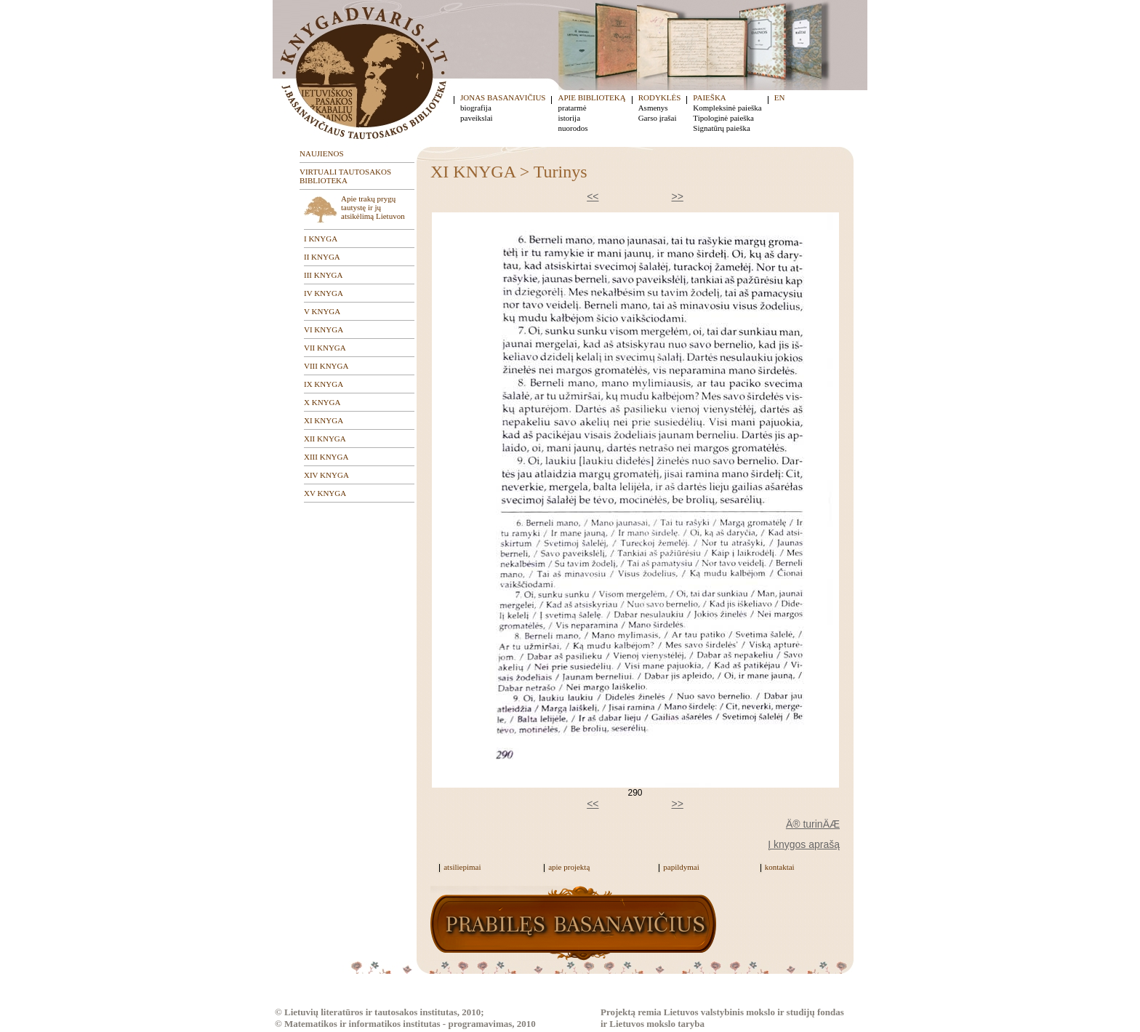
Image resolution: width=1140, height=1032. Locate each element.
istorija (569, 117)
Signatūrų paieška (721, 128)
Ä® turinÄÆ (813, 824)
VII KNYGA (325, 347)
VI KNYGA (323, 329)
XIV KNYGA (326, 475)
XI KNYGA (323, 420)
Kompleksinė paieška (727, 107)
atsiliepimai (462, 867)
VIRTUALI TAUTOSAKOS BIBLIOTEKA (345, 176)
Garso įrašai (657, 117)
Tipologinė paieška (723, 117)
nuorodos (572, 128)
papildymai (681, 867)
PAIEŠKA (709, 97)
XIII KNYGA (326, 456)
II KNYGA (322, 256)
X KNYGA (322, 402)
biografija (475, 107)
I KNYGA (320, 238)
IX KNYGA (323, 384)
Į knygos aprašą (804, 844)
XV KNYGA (325, 493)
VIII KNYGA (326, 365)
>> (677, 196)
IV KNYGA (323, 293)
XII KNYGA (325, 438)
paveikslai (476, 117)
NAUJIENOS (322, 153)
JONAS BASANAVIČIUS (502, 97)
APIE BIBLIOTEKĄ (591, 97)
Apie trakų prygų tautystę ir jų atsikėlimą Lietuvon (373, 207)
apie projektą (569, 867)
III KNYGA (323, 275)
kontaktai (780, 867)
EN (779, 97)
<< (592, 196)
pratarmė (572, 107)
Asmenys (653, 107)
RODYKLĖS (659, 97)
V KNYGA (322, 311)
